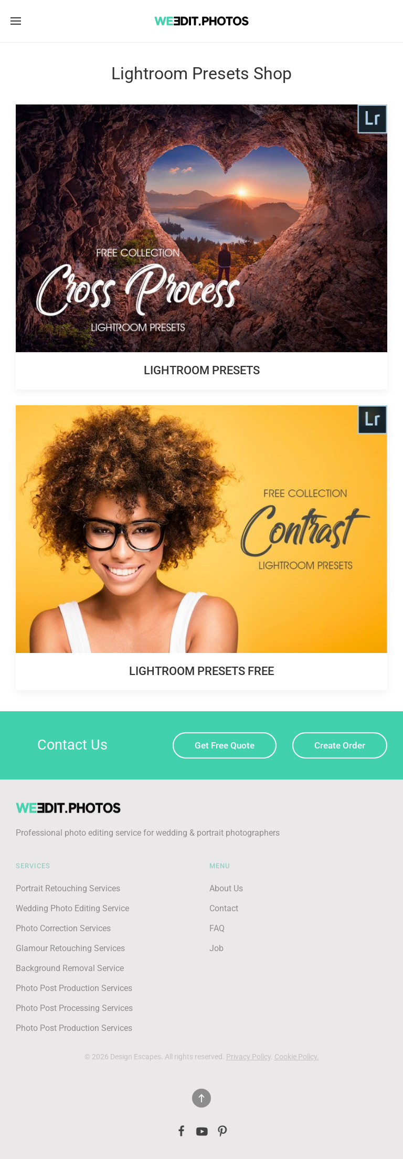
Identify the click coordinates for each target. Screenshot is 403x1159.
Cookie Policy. (296, 1056)
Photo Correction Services (63, 928)
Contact (223, 908)
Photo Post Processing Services (74, 1008)
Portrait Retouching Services (68, 888)
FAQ (217, 928)
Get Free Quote (224, 745)
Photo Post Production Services (74, 988)
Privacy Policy (248, 1056)
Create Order (339, 745)
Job (216, 948)
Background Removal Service (70, 968)
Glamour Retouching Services (70, 948)
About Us (226, 888)
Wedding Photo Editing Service (72, 908)
